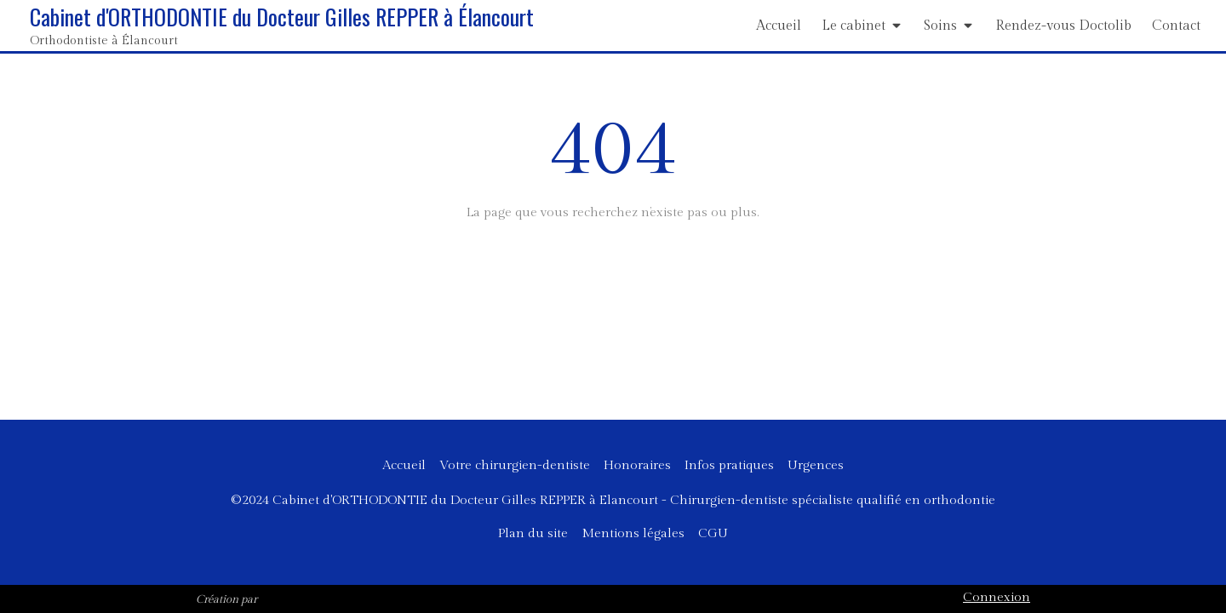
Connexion (996, 597)
